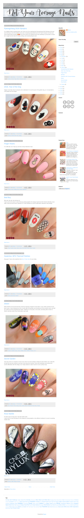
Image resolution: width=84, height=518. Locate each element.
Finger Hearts (9, 144)
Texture (31, 506)
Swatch (17, 295)
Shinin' (6, 304)
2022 (61, 47)
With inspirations (74, 506)
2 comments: (19, 479)
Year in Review (13, 508)
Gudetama (8, 503)
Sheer (28, 248)
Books (55, 499)
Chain (9, 248)
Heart (12, 189)
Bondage (52, 499)
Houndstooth (25, 503)
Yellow (18, 508)
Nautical (72, 503)
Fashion (38, 501)
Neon (10, 505)
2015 (61, 90)
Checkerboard (67, 499)
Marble (15, 481)
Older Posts (52, 486)
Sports (25, 78)
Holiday (20, 135)
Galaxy (17, 405)
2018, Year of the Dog (12, 87)
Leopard (37, 503)
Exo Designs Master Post (71, 159)
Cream (15, 501)
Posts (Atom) (12, 489)
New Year (14, 505)
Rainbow (37, 505)
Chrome (7, 501)
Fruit (54, 501)
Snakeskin (7, 506)
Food (46, 501)
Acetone (9, 481)
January (63, 84)
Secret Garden (9, 359)
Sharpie (18, 481)
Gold (63, 501)
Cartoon (9, 78)
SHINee (28, 350)
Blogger (44, 514)
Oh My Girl (30, 405)
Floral (15, 405)
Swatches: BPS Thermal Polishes (17, 256)
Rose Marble (9, 414)
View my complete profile (71, 32)
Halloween (12, 503)
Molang (54, 503)
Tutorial (20, 189)
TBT (27, 506)
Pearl (33, 405)
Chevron (72, 499)
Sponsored (13, 295)
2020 (61, 51)
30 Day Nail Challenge (11, 499)
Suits (22, 506)
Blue (49, 499)
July (62, 58)
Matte (47, 503)
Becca (69, 30)
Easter (23, 501)
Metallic (22, 350)
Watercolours (55, 506)
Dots (9, 405)
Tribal (40, 506)
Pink (18, 189)
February (63, 67)
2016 (61, 88)
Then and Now (36, 506)
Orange (22, 505)
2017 (61, 86)
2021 (61, 49)
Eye (28, 501)
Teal (29, 506)
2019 (61, 53)
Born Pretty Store (26, 259)
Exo (26, 501)
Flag (15, 78)
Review (9, 295)
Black (37, 499)
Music (21, 248)
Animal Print (23, 499)
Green (74, 501)
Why (67, 142)
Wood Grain (8, 508)
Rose (36, 405)
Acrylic (19, 499)
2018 (61, 54)
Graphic (71, 501)
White (65, 506)
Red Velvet (24, 248)
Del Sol (18, 501)
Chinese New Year (14, 135)
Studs (31, 248)
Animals (9, 135)
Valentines (24, 189)
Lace (34, 503)
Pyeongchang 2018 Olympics (15, 28)
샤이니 (35, 350)
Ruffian (60, 505)
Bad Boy (7, 197)
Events (12, 78)
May (62, 62)
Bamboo (33, 499)
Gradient (13, 350)
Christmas (76, 499)
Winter (68, 506)
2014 (61, 92)
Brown (60, 499)
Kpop (15, 248)
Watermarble (60, 506)
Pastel (25, 505)
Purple (33, 505)
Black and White (43, 499)
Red (45, 505)
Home (30, 486)
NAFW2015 (63, 503)
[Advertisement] (68, 202)
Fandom (12, 248)
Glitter (12, 481)
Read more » (7, 73)
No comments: (19, 76)
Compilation (11, 501)
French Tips (50, 501)
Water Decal (50, 506)
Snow (10, 506)
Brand (58, 499)
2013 (61, 94)
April (62, 63)
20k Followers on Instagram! (72, 151)
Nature (68, 503)
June (62, 60)
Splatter (13, 506)
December (63, 56)
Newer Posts (7, 486)
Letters (17, 78)
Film (41, 501)
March (62, 65)
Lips (45, 503)
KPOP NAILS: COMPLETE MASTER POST (72, 168)
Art (31, 499)
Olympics (21, 78)
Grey (77, 501)
